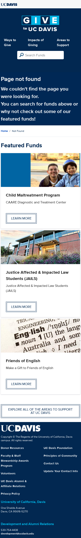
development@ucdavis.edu (17, 533)
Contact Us (51, 463)
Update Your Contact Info (61, 471)
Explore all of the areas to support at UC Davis (40, 411)
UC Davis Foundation (58, 448)
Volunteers (8, 473)
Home (4, 131)
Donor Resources (12, 448)
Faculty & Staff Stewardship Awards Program (15, 461)
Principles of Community (60, 456)
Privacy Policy (10, 493)
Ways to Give (10, 42)
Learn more (21, 218)
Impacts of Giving (36, 42)
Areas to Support (63, 42)
